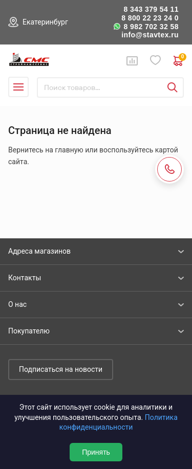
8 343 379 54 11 (151, 9)
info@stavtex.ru (150, 35)
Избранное (155, 60)
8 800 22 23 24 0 (150, 18)
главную (69, 150)
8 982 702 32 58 (151, 27)
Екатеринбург (45, 22)
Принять (96, 452)
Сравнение (132, 60)
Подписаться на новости (60, 369)
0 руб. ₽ (179, 61)
